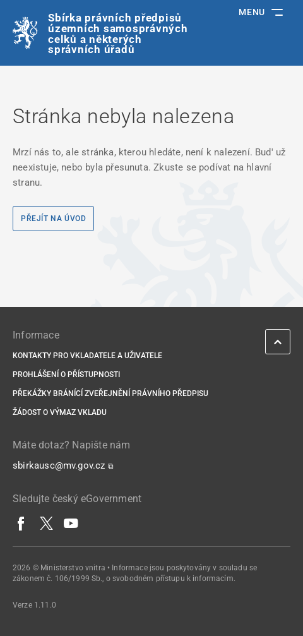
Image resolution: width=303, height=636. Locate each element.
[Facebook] (21, 523)
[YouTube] (71, 523)
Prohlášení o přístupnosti (66, 374)
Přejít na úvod (53, 218)
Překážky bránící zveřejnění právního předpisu (110, 393)
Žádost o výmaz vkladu (60, 412)
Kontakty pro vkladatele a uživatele (87, 355)
